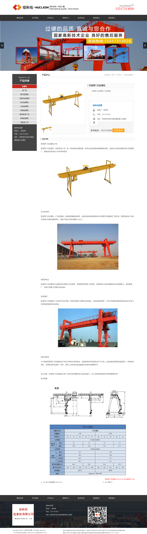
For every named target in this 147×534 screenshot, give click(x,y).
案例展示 (96, 18)
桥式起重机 (24, 94)
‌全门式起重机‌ (50, 482)
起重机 (24, 86)
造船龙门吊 (24, 122)
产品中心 (50, 18)
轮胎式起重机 (128, 75)
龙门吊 (24, 90)
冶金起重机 (24, 106)
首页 (112, 75)
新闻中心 (66, 18)
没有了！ (110, 482)
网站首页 (20, 18)
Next (145, 45)
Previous (2, 45)
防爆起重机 (24, 118)
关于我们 (35, 18)
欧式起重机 (24, 102)
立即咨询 (118, 130)
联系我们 (112, 18)
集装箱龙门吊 (24, 114)
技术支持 (81, 18)
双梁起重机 (24, 110)
